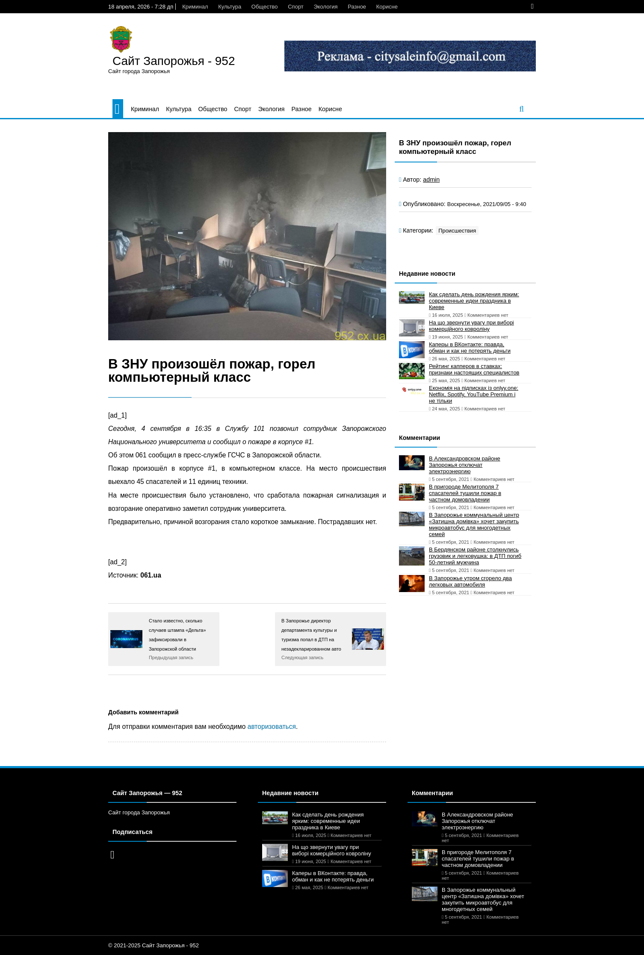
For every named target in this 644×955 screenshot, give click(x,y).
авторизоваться (272, 726)
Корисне (387, 6)
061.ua (150, 575)
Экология (325, 6)
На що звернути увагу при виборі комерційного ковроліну (471, 325)
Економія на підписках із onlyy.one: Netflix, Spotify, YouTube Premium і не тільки (473, 394)
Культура (229, 6)
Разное (357, 6)
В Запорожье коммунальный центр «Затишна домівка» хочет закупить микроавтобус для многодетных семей (474, 524)
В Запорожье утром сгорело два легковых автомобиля (470, 581)
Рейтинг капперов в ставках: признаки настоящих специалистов (474, 369)
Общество (264, 6)
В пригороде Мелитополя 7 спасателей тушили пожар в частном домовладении (465, 493)
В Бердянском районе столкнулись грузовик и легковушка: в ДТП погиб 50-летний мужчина (475, 556)
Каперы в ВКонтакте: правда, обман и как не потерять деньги (470, 347)
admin (431, 179)
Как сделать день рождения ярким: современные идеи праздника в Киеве (474, 300)
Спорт (296, 6)
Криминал (195, 6)
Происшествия (457, 230)
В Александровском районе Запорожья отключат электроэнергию (464, 465)
